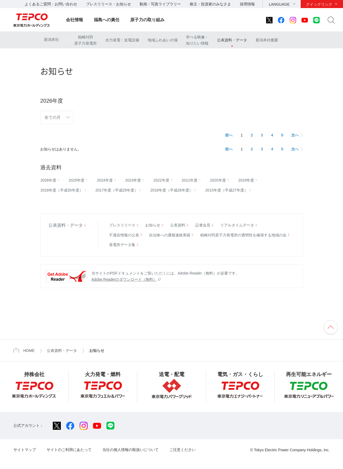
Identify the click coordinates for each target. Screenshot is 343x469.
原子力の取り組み (147, 19)
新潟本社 (51, 39)
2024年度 (105, 180)
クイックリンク (319, 4)
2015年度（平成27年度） (226, 190)
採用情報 (247, 4)
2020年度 (218, 180)
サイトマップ (24, 450)
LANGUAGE (279, 4)
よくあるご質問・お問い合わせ (51, 4)
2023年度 (133, 180)
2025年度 (76, 180)
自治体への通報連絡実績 (169, 235)
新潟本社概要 (267, 40)
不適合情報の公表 (124, 235)
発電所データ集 (122, 245)
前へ (229, 135)
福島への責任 (107, 19)
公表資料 (177, 225)
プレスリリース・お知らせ (108, 4)
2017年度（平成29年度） (116, 190)
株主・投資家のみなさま (210, 4)
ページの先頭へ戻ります (331, 327)
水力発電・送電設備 (122, 40)
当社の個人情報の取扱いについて (130, 450)
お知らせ (152, 225)
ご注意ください (182, 450)
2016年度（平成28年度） (171, 190)
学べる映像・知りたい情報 (197, 40)
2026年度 (48, 180)
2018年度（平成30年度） (61, 190)
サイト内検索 (331, 20)
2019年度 (246, 180)
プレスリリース (122, 225)
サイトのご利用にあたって (69, 450)
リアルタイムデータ (237, 225)
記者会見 (202, 225)
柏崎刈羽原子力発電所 (85, 40)
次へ (295, 135)
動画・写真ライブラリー (160, 4)
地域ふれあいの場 (163, 40)
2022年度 (161, 180)
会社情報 (74, 19)
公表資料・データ (232, 40)
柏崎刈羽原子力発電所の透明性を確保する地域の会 (243, 235)
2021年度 (189, 180)
